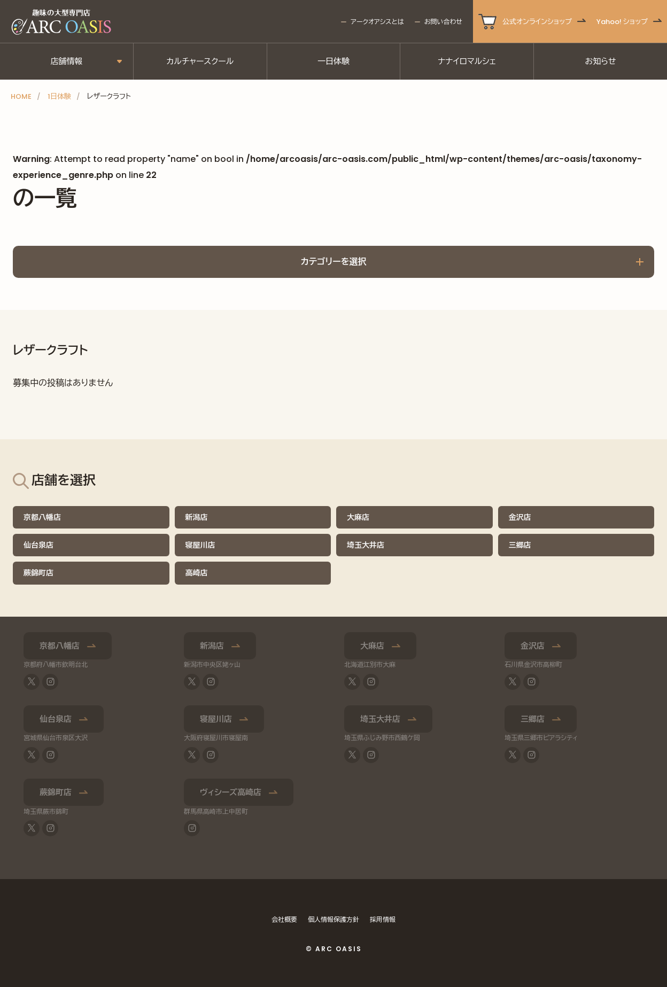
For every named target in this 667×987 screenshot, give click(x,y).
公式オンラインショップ (537, 22)
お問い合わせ (443, 21)
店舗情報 (66, 61)
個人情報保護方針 (333, 919)
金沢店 (520, 517)
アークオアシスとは (377, 21)
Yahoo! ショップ (622, 22)
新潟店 (196, 517)
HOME (21, 96)
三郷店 (520, 545)
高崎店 (196, 573)
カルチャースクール (200, 61)
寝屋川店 (200, 545)
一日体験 (333, 61)
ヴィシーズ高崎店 (230, 792)
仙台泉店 (38, 545)
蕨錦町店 (38, 573)
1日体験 (59, 96)
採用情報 (382, 919)
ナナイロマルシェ (467, 61)
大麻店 (358, 517)
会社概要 (284, 919)
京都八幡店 (42, 517)
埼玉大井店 (365, 545)
